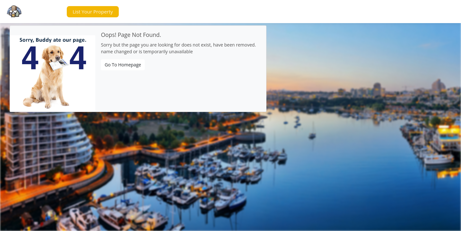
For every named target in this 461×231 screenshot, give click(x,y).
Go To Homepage (123, 65)
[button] (49, 11)
